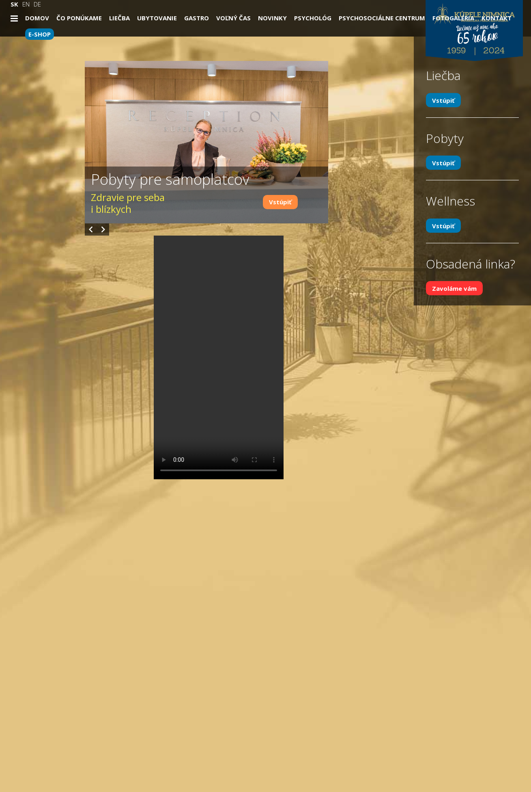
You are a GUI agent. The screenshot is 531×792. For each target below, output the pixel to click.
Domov (37, 18)
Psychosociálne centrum (382, 18)
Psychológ (312, 18)
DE (37, 4)
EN (26, 4)
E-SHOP (39, 34)
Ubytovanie (157, 18)
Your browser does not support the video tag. (219, 357)
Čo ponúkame (79, 18)
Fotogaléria (453, 18)
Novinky (272, 18)
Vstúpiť (280, 202)
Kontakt (497, 18)
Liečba (119, 18)
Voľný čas (233, 18)
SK (14, 4)
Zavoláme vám (454, 288)
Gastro (196, 18)
